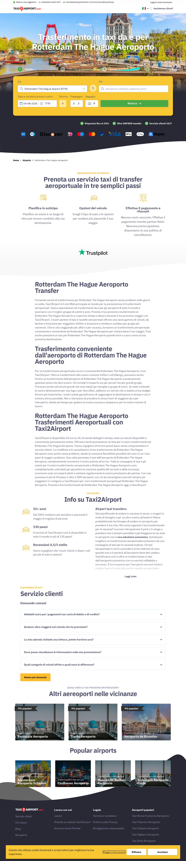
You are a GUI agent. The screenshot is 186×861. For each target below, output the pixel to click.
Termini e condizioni (105, 816)
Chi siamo (21, 822)
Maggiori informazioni (114, 852)
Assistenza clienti (163, 8)
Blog (18, 828)
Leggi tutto (130, 576)
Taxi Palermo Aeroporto (146, 822)
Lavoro (58, 816)
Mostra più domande (35, 677)
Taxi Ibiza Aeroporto (144, 840)
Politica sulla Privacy (105, 822)
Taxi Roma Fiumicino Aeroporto (150, 816)
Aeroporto (21, 835)
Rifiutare (136, 852)
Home (16, 160)
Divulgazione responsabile (108, 828)
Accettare (162, 852)
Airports (27, 160)
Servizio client (23, 816)
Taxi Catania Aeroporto (145, 828)
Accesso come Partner (67, 828)
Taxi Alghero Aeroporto (145, 834)
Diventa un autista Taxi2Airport (72, 822)
